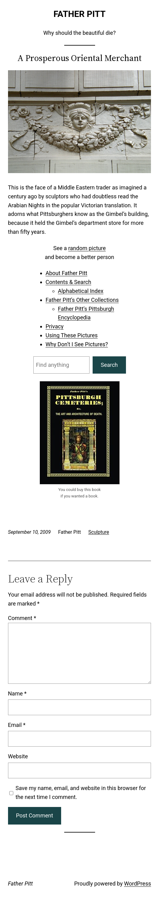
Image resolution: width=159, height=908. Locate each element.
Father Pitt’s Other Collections (82, 300)
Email (17, 725)
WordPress (137, 883)
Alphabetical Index (80, 291)
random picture (87, 248)
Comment (22, 618)
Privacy (55, 326)
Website (18, 756)
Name (17, 693)
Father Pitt (79, 14)
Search (109, 365)
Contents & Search (68, 282)
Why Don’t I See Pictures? (77, 344)
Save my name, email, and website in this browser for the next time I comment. (80, 792)
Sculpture (98, 532)
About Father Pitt (66, 273)
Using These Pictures (72, 335)
